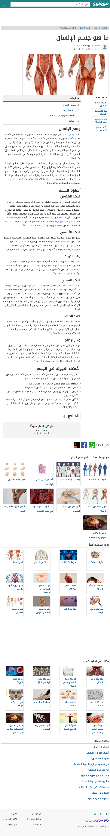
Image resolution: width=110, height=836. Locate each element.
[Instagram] (95, 814)
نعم (45, 433)
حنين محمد (77, 45)
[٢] (23, 224)
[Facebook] (106, 814)
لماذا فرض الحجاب (100, 793)
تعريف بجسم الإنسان (101, 104)
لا (37, 433)
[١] (72, 157)
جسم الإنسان (68, 134)
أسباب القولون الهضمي (97, 753)
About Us (37, 825)
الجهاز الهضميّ (67, 221)
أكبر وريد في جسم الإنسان (101, 120)
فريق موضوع (11, 825)
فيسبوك (84, 445)
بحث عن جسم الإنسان (101, 112)
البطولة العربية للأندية (98, 798)
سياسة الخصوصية (34, 819)
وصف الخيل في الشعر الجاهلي (94, 787)
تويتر (77, 445)
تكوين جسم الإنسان (101, 128)
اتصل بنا (14, 813)
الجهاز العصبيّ (67, 285)
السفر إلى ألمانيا (101, 747)
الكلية (62, 399)
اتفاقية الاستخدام (10, 819)
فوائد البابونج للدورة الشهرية (95, 776)
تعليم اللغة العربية (100, 758)
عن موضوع (36, 813)
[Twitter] (101, 814)
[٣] (23, 377)
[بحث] (86, 4)
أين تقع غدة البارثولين (98, 770)
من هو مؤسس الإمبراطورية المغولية (91, 764)
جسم (71, 374)
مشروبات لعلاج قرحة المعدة (95, 781)
